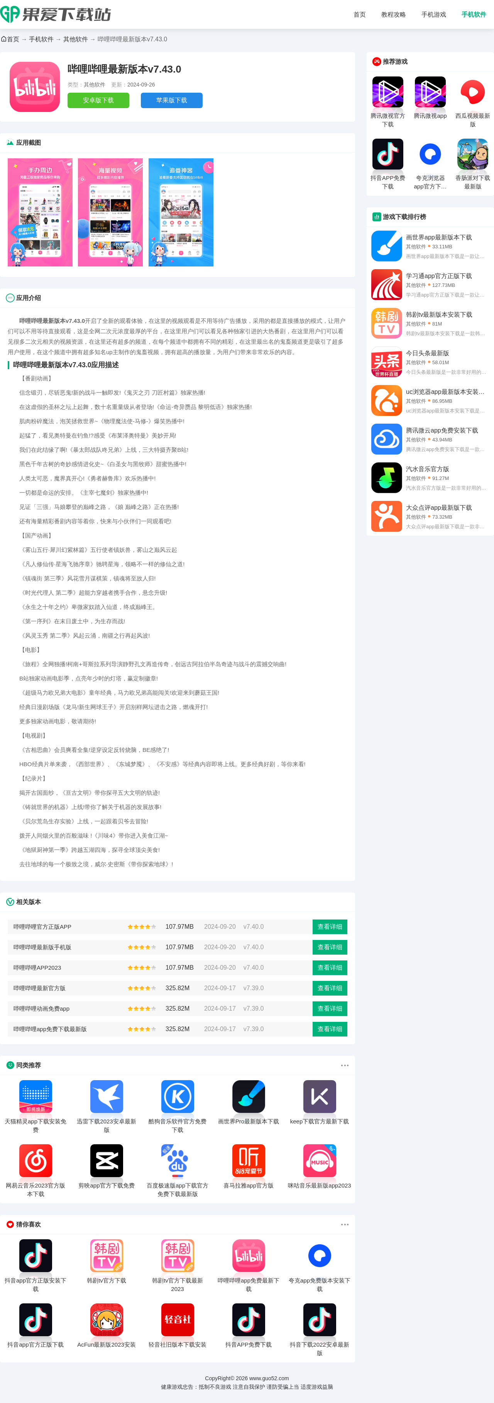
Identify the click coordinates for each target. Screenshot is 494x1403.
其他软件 (75, 39)
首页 (360, 14)
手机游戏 (433, 14)
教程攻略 (393, 14)
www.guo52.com (269, 1378)
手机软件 (474, 14)
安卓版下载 (98, 100)
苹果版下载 (171, 100)
